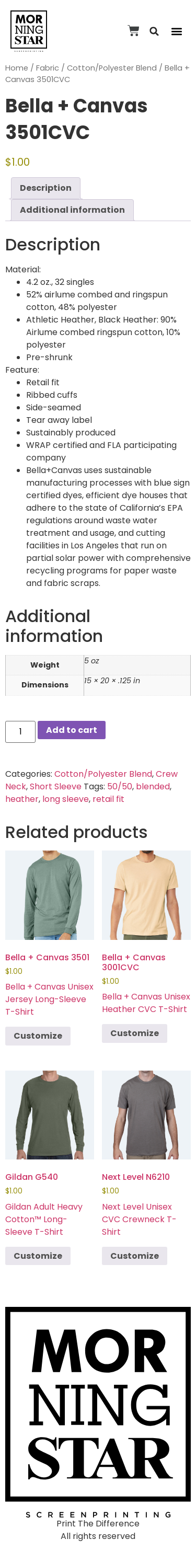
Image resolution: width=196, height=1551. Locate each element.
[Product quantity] (20, 732)
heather (22, 799)
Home (16, 68)
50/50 (119, 786)
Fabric (47, 68)
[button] (154, 31)
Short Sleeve (56, 786)
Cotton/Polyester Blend (112, 68)
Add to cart (71, 730)
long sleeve (65, 799)
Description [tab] (46, 188)
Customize (38, 1036)
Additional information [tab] (72, 210)
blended (153, 786)
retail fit (108, 799)
